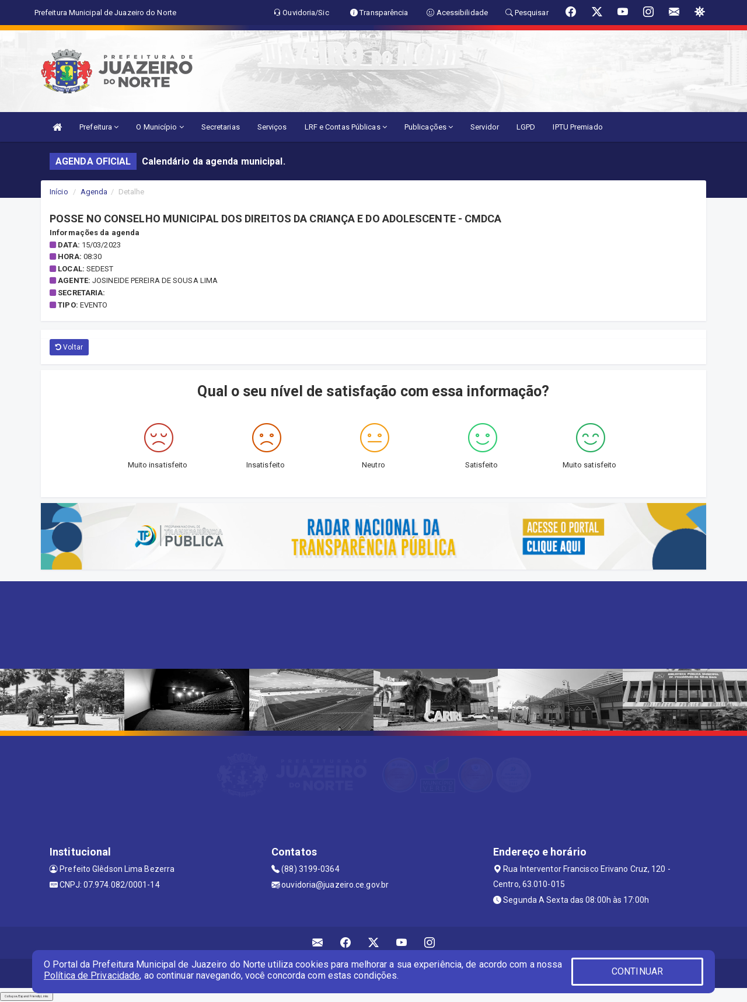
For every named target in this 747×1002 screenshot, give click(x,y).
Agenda (94, 191)
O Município (159, 127)
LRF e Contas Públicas (346, 127)
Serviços (272, 127)
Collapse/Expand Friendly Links (26, 996)
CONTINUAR (637, 971)
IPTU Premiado (577, 127)
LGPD (525, 127)
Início (59, 191)
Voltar (69, 347)
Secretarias (220, 127)
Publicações (428, 127)
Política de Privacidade (91, 975)
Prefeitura (98, 127)
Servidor (484, 127)
